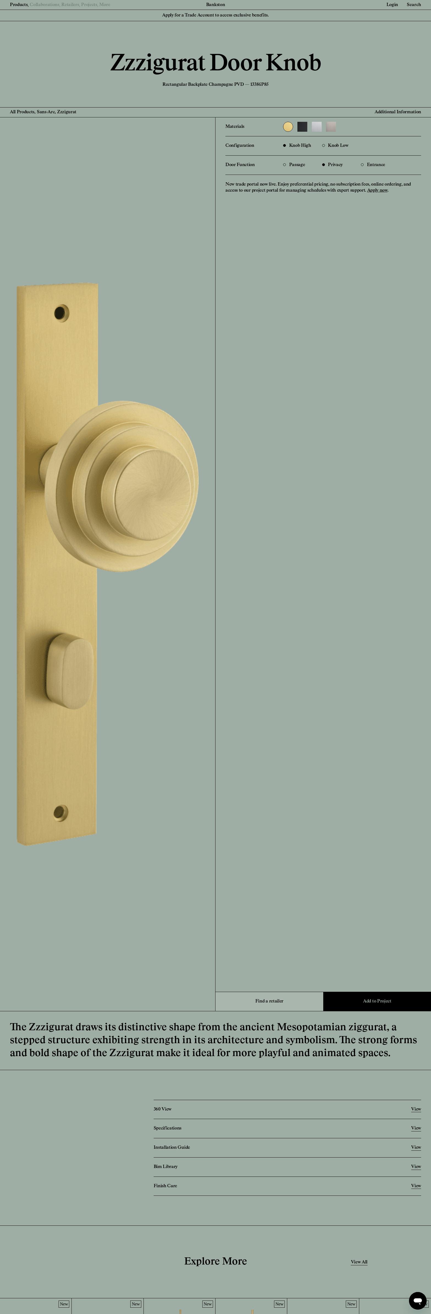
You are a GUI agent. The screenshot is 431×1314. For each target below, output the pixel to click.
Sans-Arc (46, 112)
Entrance (373, 165)
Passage (294, 165)
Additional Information (398, 112)
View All (359, 1262)
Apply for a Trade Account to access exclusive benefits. (215, 15)
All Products (22, 112)
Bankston (215, 5)
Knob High (297, 146)
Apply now (377, 190)
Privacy (332, 165)
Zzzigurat (66, 112)
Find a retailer (269, 1001)
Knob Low (335, 146)
